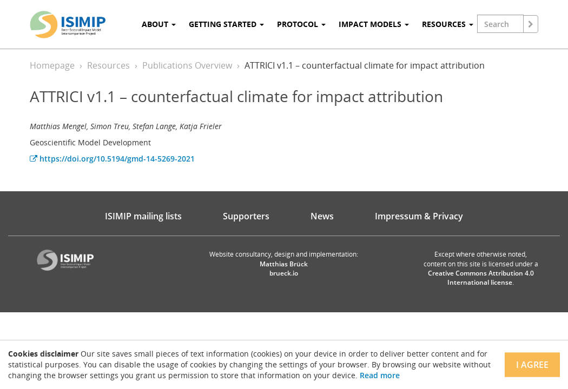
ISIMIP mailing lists (143, 216)
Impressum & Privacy (419, 216)
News (322, 216)
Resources (108, 65)
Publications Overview (187, 65)
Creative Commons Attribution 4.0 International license (481, 278)
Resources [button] (447, 24)
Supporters (246, 216)
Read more (380, 375)
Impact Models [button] (374, 24)
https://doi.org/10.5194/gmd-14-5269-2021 (112, 158)
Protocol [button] (301, 24)
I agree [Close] (532, 365)
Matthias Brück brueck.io (284, 268)
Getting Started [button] (226, 24)
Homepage (52, 65)
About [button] (159, 24)
